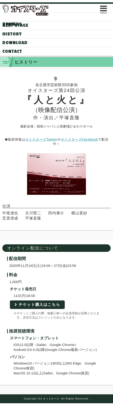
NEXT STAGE (15, 25)
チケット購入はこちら (39, 305)
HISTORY (12, 34)
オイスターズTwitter (41, 139)
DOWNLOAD (15, 42)
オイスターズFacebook (79, 139)
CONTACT (12, 51)
